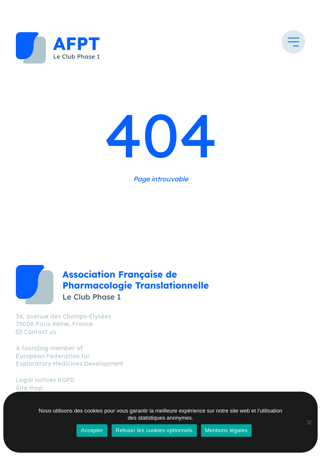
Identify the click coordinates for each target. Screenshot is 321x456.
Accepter (92, 430)
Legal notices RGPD (45, 380)
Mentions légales (226, 430)
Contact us (36, 332)
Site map (29, 388)
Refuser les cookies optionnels (154, 430)
